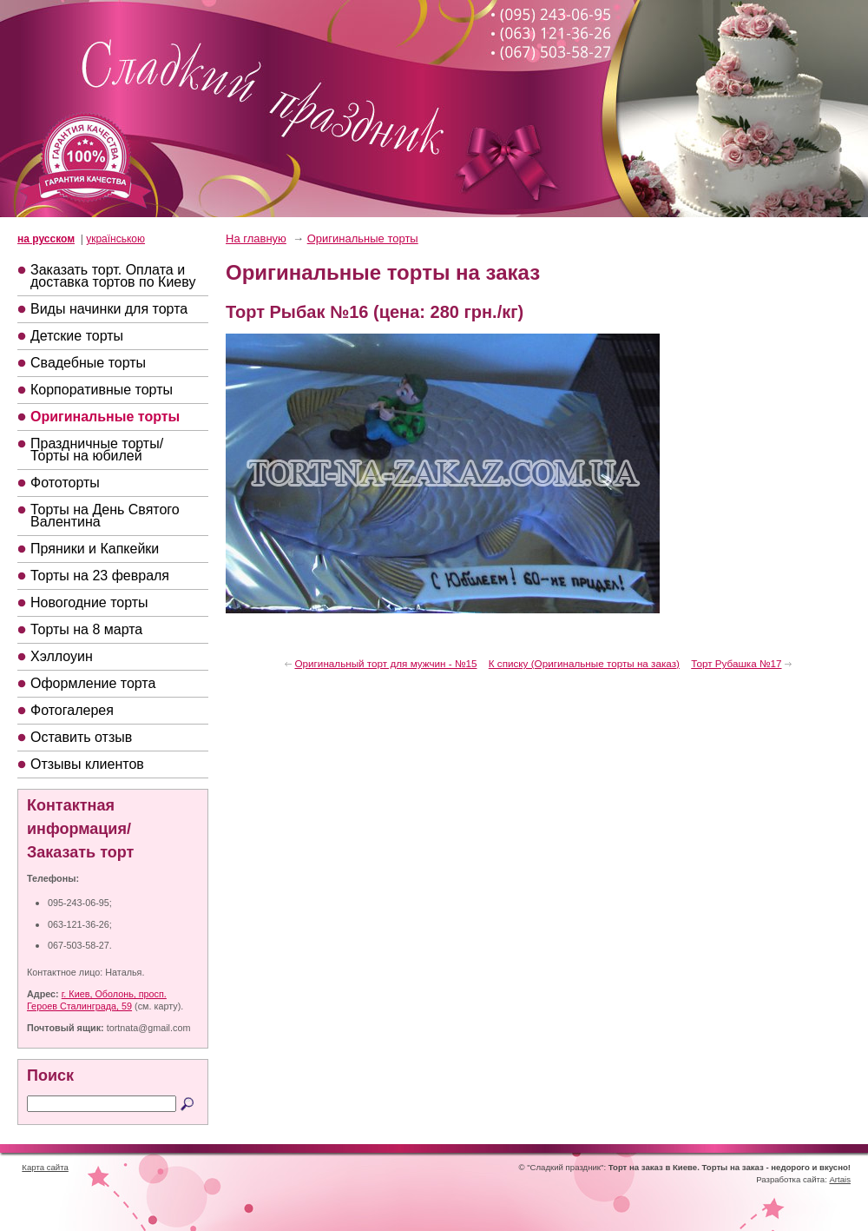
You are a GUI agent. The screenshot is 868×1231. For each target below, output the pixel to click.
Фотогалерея (72, 710)
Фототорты (65, 482)
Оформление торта (92, 683)
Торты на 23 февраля (99, 575)
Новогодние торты (89, 602)
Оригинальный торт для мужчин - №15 (385, 663)
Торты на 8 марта (86, 629)
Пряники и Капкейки (94, 548)
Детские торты (76, 335)
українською (115, 239)
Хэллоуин (61, 656)
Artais (840, 1179)
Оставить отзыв (81, 737)
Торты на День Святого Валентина (105, 515)
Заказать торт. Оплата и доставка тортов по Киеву (112, 275)
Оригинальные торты (105, 416)
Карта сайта (45, 1167)
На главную (256, 238)
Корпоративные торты (101, 389)
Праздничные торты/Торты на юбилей (96, 449)
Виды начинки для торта (108, 308)
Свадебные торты (88, 362)
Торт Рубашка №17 (736, 663)
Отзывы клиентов (87, 764)
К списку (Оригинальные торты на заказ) (584, 663)
